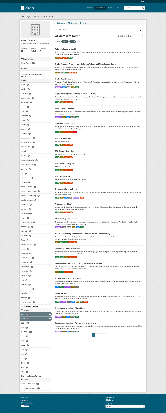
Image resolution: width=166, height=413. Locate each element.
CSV (57, 57)
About (118, 8)
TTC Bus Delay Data (63, 138)
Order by (121, 36)
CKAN (109, 400)
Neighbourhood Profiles (64, 204)
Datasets (90, 8)
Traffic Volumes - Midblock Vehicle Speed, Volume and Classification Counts (86, 64)
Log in (142, 1)
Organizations (100, 8)
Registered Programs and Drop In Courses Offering (75, 94)
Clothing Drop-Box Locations (67, 219)
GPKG (69, 227)
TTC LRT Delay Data (63, 176)
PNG (61, 72)
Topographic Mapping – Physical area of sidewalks (75, 323)
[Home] (23, 16)
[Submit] (143, 8)
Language (108, 404)
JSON (65, 57)
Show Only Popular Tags (30, 306)
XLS (66, 242)
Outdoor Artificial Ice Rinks (66, 189)
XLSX (70, 57)
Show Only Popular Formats (31, 376)
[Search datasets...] (134, 8)
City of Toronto (46, 16)
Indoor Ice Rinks (61, 293)
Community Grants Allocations (67, 249)
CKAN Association (27, 403)
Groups (110, 8)
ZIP (81, 301)
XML (61, 57)
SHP (64, 87)
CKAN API (24, 400)
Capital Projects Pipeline (65, 123)
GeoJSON (58, 87)
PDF (75, 132)
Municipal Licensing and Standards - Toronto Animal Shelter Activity (82, 234)
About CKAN (25, 397)
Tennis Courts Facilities (64, 109)
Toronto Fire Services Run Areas (68, 278)
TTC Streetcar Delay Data (65, 164)
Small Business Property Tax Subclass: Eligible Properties (78, 263)
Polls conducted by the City (66, 49)
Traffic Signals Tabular (64, 79)
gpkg (68, 87)
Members (72, 23)
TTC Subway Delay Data (64, 151)
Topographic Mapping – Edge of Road (70, 308)
